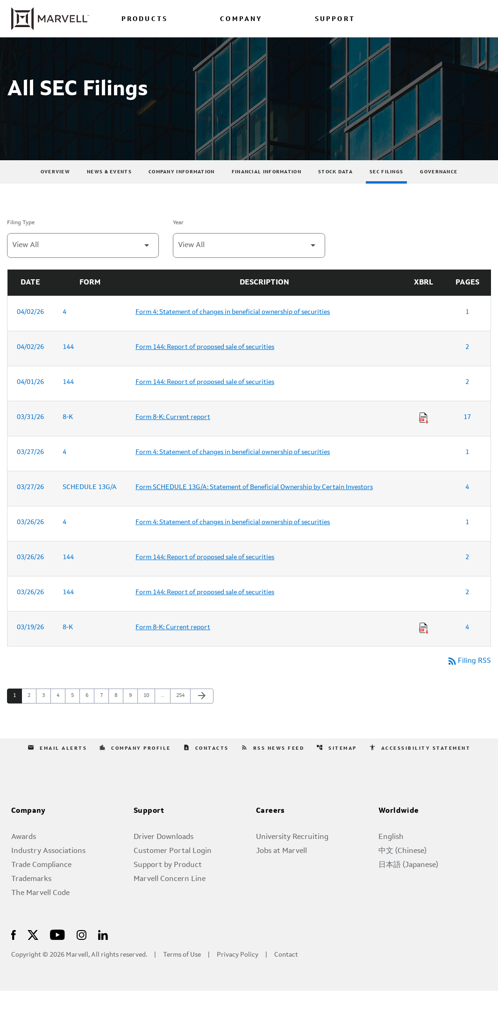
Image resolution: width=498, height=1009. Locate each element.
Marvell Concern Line (170, 897)
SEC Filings (386, 189)
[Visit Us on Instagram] (81, 952)
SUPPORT (335, 19)
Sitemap (336, 765)
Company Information (182, 189)
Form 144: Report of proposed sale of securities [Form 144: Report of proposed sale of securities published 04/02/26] (204, 364)
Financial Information (266, 189)
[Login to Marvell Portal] (437, 18)
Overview (55, 189)
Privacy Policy (237, 973)
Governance (438, 189)
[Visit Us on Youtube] (57, 952)
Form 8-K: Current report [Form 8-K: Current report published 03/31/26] (172, 434)
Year (178, 240)
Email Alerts (57, 765)
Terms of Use (182, 973)
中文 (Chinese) (402, 869)
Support (149, 829)
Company (28, 829)
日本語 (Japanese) (408, 883)
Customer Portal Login (173, 869)
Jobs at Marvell (281, 869)
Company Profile (135, 765)
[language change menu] (400, 18)
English (391, 855)
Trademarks (31, 897)
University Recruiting (292, 855)
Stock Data (335, 189)
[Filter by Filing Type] (83, 262)
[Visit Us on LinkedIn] (103, 952)
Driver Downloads (163, 855)
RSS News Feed (273, 765)
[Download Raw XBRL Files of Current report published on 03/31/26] (423, 435)
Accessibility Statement (420, 765)
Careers (270, 829)
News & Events (109, 189)
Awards (23, 855)
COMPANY (241, 19)
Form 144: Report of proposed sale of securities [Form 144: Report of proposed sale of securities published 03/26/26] (204, 574)
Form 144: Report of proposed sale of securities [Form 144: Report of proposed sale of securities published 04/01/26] (204, 399)
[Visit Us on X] (33, 952)
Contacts (206, 765)
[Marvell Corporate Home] (50, 18)
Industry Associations (48, 869)
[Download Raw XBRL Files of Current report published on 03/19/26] (423, 645)
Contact (286, 973)
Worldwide (398, 829)
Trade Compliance (41, 883)
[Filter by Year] (249, 262)
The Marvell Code (40, 911)
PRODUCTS (144, 19)
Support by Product (168, 883)
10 (149, 714)
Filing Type (21, 240)
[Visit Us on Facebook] (13, 952)
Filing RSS (468, 678)
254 (181, 714)
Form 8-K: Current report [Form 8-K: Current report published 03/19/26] (172, 644)
